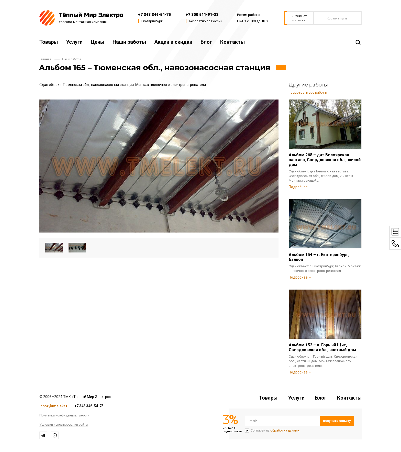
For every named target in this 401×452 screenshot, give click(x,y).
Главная (45, 59)
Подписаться (337, 421)
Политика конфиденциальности (64, 415)
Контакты (232, 42)
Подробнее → (300, 187)
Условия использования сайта (63, 424)
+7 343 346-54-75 (154, 14)
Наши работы (129, 42)
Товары (48, 42)
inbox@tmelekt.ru (54, 406)
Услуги (74, 42)
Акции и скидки (173, 42)
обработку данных (284, 430)
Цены (97, 42)
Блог (206, 42)
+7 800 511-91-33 (202, 14)
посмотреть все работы (308, 92)
